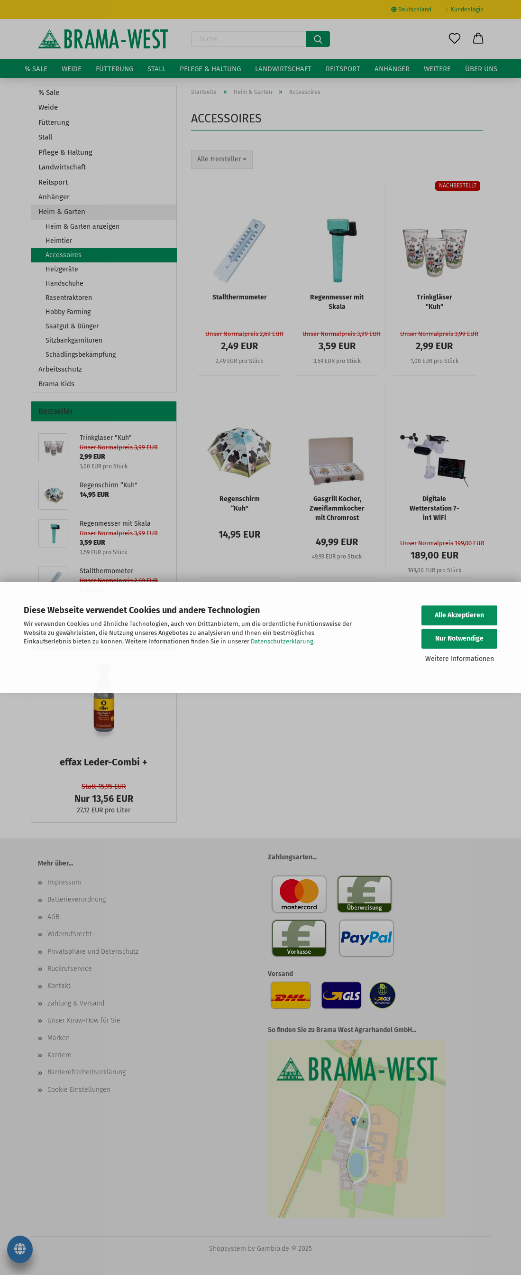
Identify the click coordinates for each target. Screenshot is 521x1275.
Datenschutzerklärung (282, 641)
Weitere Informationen (459, 659)
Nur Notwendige (459, 638)
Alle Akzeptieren (459, 615)
